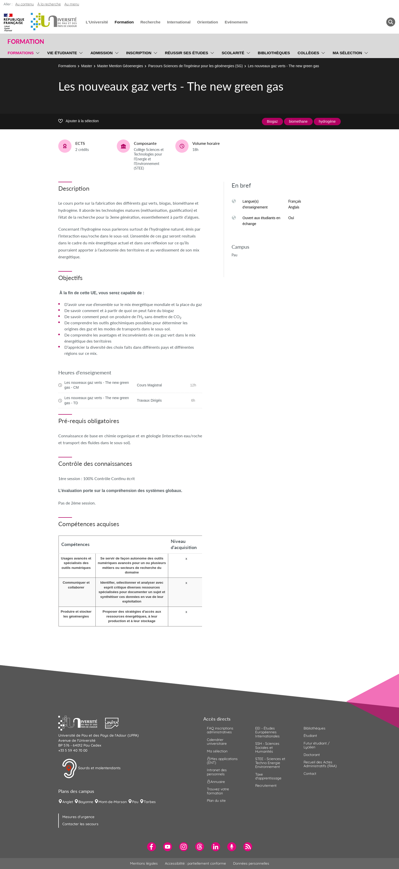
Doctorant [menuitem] (312, 754)
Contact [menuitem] (310, 773)
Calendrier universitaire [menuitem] (217, 741)
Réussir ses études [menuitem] (186, 53)
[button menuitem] (390, 22)
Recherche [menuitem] (150, 22)
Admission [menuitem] (101, 53)
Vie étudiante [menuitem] (62, 53)
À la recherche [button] (49, 4)
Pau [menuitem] (135, 802)
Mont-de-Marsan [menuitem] (112, 802)
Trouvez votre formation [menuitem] (218, 791)
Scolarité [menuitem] (233, 53)
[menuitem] (152, 846)
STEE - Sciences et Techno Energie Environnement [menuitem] (270, 762)
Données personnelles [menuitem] (251, 863)
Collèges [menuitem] (308, 53)
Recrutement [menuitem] (266, 785)
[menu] (37, 52)
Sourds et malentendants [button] (91, 768)
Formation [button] (25, 41)
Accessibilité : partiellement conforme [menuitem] (195, 863)
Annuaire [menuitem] (216, 781)
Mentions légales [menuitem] (144, 863)
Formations (67, 66)
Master (86, 66)
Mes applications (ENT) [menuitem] (222, 760)
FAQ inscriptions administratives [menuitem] (220, 730)
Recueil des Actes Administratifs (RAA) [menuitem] (320, 764)
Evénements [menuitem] (236, 22)
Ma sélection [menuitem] (347, 53)
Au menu (71, 4)
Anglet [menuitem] (67, 802)
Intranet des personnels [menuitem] (217, 772)
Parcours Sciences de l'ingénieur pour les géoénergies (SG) (195, 66)
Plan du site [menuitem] (216, 800)
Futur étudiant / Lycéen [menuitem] (317, 745)
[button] (81, 722)
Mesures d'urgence (78, 817)
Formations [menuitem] (21, 53)
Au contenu (24, 4)
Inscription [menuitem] (138, 53)
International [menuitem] (178, 22)
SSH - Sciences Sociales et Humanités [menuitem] (267, 747)
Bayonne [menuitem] (85, 802)
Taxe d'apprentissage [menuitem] (268, 776)
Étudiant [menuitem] (310, 735)
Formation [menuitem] (124, 22)
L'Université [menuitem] (97, 22)
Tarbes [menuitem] (150, 802)
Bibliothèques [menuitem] (274, 53)
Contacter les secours (80, 824)
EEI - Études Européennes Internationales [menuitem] (267, 732)
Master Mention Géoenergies (120, 66)
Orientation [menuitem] (207, 22)
